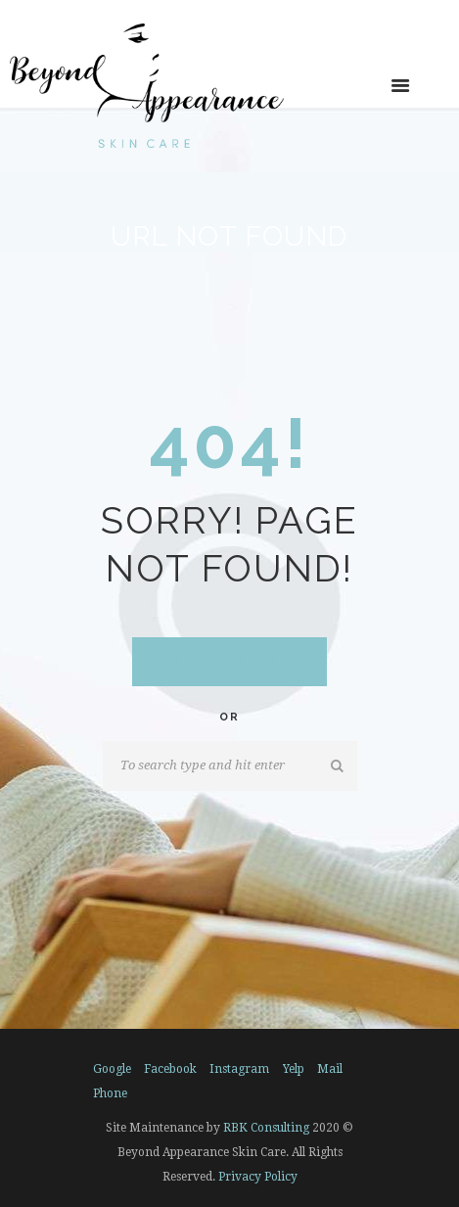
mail (330, 1069)
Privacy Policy (258, 1177)
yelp (293, 1069)
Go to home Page (230, 661)
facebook (170, 1069)
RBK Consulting (266, 1128)
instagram (239, 1069)
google (112, 1069)
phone (110, 1093)
